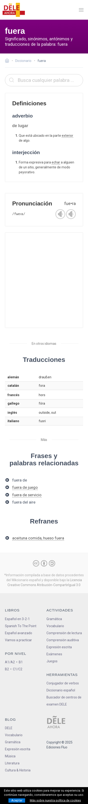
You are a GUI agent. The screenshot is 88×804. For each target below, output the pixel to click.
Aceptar (16, 800)
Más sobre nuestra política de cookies (55, 800)
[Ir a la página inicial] (8, 61)
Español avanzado (18, 633)
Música (10, 756)
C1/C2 (17, 669)
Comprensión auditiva (62, 640)
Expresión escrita (59, 647)
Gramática (54, 619)
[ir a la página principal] (13, 10)
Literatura (12, 763)
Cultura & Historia (18, 770)
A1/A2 (10, 662)
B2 (7, 669)
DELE (8, 728)
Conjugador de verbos (62, 683)
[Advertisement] (44, 280)
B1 (21, 662)
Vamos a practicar (18, 640)
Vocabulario (55, 626)
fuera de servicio (27, 495)
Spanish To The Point (20, 626)
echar (56, 162)
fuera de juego (25, 487)
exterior (67, 135)
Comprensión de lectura (64, 633)
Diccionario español (60, 690)
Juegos (51, 661)
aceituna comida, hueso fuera (38, 538)
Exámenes (54, 654)
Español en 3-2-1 (17, 619)
